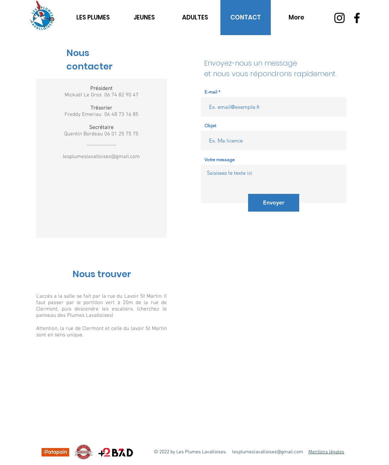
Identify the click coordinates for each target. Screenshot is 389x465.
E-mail (210, 92)
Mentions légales (326, 452)
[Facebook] (357, 18)
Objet (210, 125)
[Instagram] (339, 18)
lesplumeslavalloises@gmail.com (101, 156)
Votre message (219, 159)
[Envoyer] (273, 203)
